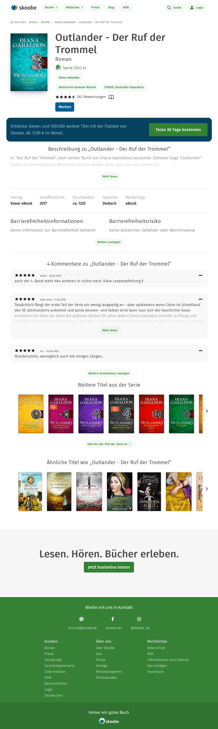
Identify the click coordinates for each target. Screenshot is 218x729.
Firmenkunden (106, 678)
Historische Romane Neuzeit (77, 87)
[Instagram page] (140, 623)
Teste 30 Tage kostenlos (178, 129)
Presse (101, 660)
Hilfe (126, 7)
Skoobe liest (53, 695)
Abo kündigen (157, 666)
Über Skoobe (105, 648)
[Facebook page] (114, 623)
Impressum (155, 672)
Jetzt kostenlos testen (109, 567)
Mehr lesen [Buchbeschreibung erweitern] (110, 176)
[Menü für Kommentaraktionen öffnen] (201, 275)
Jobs (99, 654)
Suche (174, 7)
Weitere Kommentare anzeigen (109, 373)
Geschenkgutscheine (60, 666)
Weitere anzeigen (109, 242)
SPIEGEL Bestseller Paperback (124, 87)
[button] (207, 411)
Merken (65, 107)
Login (196, 7)
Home (33, 22)
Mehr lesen (110, 330)
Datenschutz (156, 648)
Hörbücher (73, 7)
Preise (95, 7)
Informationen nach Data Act (168, 660)
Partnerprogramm (109, 672)
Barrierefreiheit (56, 684)
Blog (111, 7)
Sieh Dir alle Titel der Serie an (109, 444)
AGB (150, 654)
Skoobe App (53, 660)
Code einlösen (55, 672)
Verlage (101, 666)
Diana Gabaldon (65, 22)
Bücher (50, 7)
